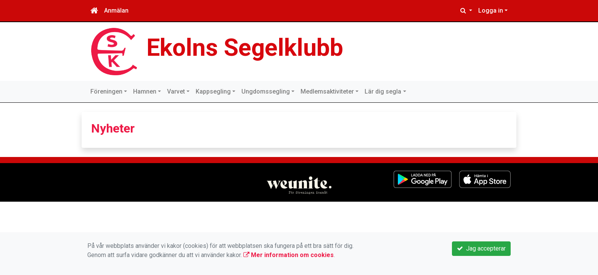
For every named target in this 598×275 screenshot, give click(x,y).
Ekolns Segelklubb (244, 47)
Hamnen (144, 91)
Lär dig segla (383, 91)
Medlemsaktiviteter (327, 91)
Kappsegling (213, 91)
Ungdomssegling (265, 91)
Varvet (176, 91)
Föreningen (106, 91)
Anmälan (116, 10)
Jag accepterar (481, 248)
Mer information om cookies (288, 255)
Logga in (490, 10)
